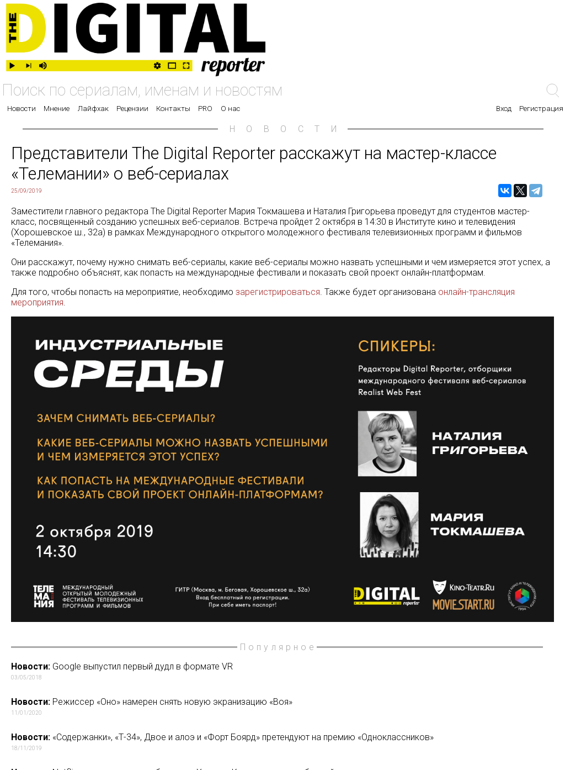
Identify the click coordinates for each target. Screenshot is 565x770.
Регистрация (541, 108)
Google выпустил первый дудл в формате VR (285, 671)
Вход (503, 108)
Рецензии (132, 108)
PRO (205, 108)
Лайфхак (93, 108)
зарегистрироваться (278, 292)
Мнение (57, 108)
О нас (230, 108)
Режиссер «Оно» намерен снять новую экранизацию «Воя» (285, 706)
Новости (21, 108)
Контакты (173, 108)
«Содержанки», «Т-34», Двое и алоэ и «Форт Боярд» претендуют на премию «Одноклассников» (285, 742)
